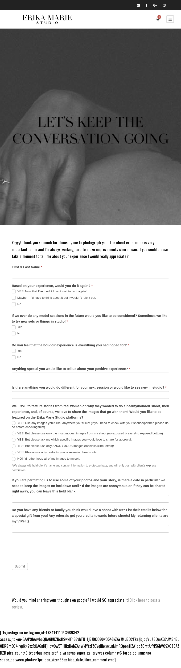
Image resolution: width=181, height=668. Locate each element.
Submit (20, 566)
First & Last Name (27, 267)
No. (17, 304)
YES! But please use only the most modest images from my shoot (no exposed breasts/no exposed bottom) (87, 434)
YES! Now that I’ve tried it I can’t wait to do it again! (49, 292)
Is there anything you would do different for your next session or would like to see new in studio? (89, 387)
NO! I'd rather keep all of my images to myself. (46, 459)
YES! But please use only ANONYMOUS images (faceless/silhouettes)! (63, 446)
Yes (17, 327)
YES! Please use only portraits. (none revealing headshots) (55, 452)
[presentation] (47, 546)
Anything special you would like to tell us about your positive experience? (71, 369)
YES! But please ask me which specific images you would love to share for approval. (72, 440)
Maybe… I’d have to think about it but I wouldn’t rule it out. (54, 298)
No (16, 334)
